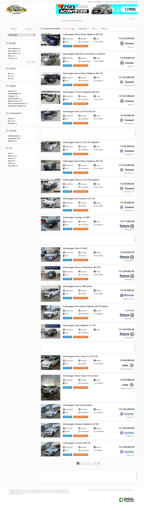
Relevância (67, 29)
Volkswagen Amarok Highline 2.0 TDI (81, 424)
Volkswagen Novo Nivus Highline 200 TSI (83, 34)
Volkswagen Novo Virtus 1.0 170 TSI (80, 356)
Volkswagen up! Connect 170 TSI (79, 198)
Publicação (82, 29)
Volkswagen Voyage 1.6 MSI (76, 217)
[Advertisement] (88, 134)
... (91, 463)
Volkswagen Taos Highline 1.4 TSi (79, 325)
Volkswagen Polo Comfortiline (77, 405)
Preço (103, 29)
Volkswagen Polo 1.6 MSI (75, 248)
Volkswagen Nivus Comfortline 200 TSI (81, 267)
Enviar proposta (80, 46)
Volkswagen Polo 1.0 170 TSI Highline (81, 142)
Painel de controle (129, 490)
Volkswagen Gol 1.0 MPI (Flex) (77, 286)
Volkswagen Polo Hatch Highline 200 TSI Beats (85, 306)
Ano (94, 29)
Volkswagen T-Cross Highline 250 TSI (81, 92)
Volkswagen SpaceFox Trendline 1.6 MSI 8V (84, 54)
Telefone (67, 46)
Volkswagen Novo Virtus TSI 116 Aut (80, 376)
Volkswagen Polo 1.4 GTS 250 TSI (79, 111)
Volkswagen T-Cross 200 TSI (76, 443)
